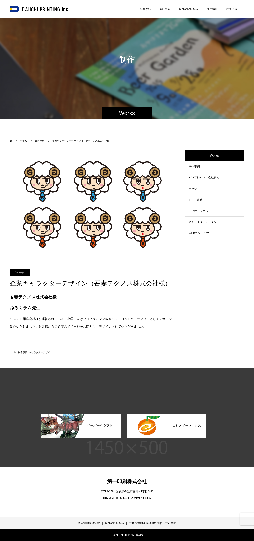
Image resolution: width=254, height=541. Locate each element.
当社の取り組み (188, 9)
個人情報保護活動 (89, 523)
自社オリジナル (198, 210)
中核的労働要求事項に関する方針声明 (152, 523)
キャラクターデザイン (41, 352)
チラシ (193, 188)
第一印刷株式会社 (127, 481)
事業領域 (145, 9)
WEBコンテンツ (199, 233)
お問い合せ (233, 9)
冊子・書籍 (196, 199)
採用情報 (212, 9)
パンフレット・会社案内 (204, 177)
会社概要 (164, 9)
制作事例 (20, 272)
